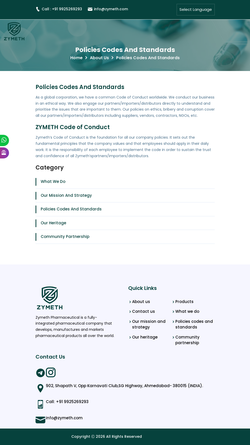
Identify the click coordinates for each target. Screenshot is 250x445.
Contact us (143, 311)
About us (141, 301)
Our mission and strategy (149, 324)
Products (184, 301)
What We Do (53, 181)
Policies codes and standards (194, 324)
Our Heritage (53, 223)
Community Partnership (65, 236)
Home (76, 58)
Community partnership (187, 340)
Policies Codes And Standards (125, 49)
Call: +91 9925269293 (67, 401)
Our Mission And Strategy (66, 195)
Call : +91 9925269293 (59, 9)
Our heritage (145, 337)
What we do (187, 311)
